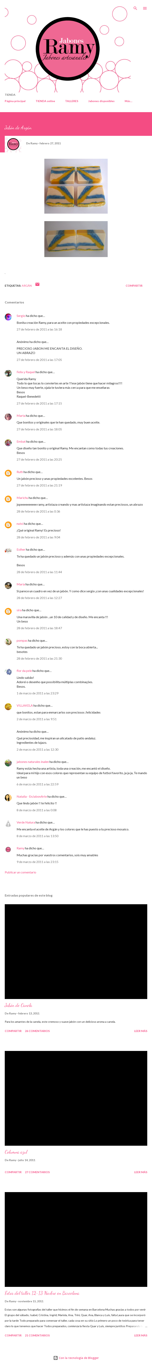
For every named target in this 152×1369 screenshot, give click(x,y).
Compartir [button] (134, 285)
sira (19, 610)
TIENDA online (45, 101)
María (21, 584)
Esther (21, 549)
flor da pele (24, 670)
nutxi (20, 523)
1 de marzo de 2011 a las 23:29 (37, 693)
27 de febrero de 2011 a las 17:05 (39, 359)
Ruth (20, 472)
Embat (21, 441)
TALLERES (71, 101)
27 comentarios (37, 1172)
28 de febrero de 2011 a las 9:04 (38, 537)
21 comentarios (37, 1335)
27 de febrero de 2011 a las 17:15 (39, 403)
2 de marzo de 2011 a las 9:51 (37, 719)
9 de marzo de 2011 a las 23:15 (37, 862)
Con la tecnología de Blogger (76, 1358)
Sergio (21, 315)
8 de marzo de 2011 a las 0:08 (37, 810)
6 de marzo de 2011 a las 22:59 (37, 784)
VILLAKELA (25, 705)
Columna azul (16, 1152)
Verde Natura (26, 822)
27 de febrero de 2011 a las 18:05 (39, 429)
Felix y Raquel (26, 372)
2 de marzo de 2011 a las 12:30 (37, 749)
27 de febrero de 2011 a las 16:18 (39, 329)
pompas (22, 640)
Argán (27, 285)
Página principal (15, 101)
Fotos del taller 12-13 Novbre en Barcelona (42, 1293)
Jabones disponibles (101, 101)
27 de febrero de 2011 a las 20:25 (39, 459)
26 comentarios (37, 1031)
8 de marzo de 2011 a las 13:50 (37, 836)
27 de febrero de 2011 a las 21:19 (39, 485)
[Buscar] (135, 7)
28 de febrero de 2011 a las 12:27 (39, 598)
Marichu (22, 498)
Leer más (140, 1031)
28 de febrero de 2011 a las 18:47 (39, 628)
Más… (128, 101)
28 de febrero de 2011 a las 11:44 (39, 572)
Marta (21, 415)
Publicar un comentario (20, 872)
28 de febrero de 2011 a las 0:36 (38, 511)
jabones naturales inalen (33, 761)
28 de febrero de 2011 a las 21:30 (39, 658)
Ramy (20, 848)
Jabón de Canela (18, 1005)
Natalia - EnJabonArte (32, 796)
